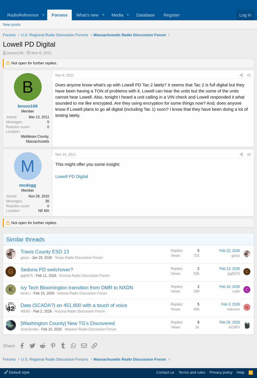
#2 (249, 154)
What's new (87, 14)
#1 (249, 75)
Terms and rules (192, 372)
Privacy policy (221, 372)
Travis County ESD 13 (45, 252)
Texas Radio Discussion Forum (79, 258)
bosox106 (15, 53)
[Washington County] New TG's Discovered (68, 323)
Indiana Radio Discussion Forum (82, 293)
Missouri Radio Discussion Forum (90, 329)
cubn (236, 291)
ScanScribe (29, 329)
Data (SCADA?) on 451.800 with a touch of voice (74, 305)
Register (172, 14)
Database (145, 14)
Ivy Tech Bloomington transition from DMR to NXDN (77, 287)
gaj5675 (27, 276)
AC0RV (234, 327)
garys (25, 258)
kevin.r (26, 293)
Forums (59, 14)
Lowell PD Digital (71, 176)
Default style (17, 372)
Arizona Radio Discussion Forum (84, 276)
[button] (43, 15)
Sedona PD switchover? (47, 269)
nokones (233, 309)
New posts (12, 24)
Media (117, 14)
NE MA (43, 211)
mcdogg (27, 185)
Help (241, 372)
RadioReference (22, 14)
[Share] (241, 75)
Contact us (165, 372)
